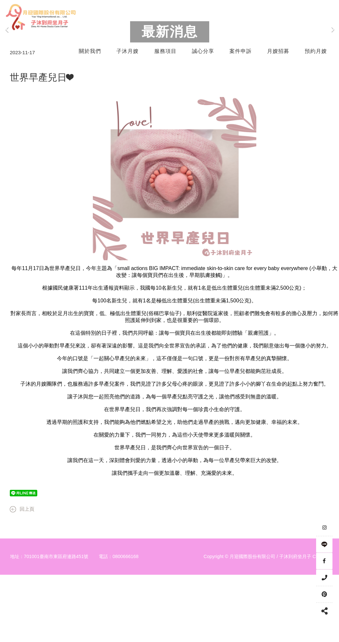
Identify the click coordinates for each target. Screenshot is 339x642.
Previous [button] (7, 65)
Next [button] (333, 65)
